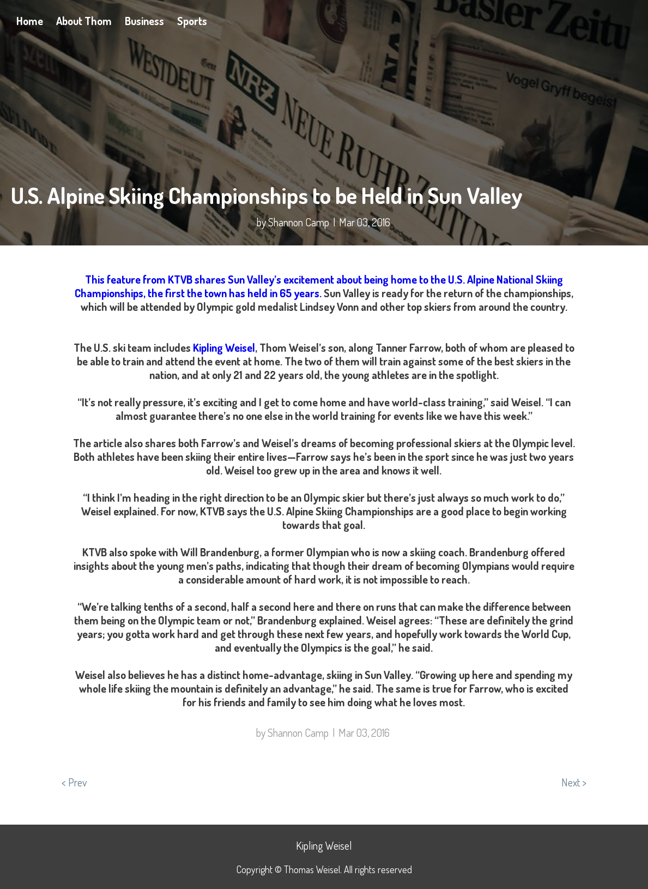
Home (29, 21)
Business (144, 21)
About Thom (84, 21)
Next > (573, 782)
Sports (192, 21)
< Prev (74, 782)
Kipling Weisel (224, 347)
